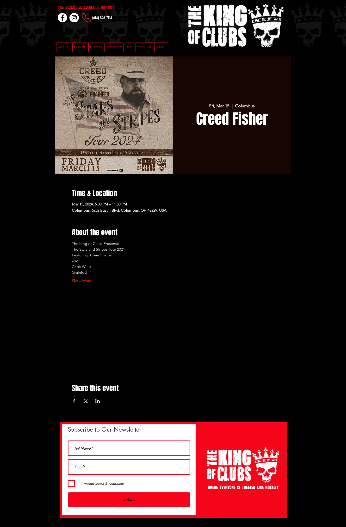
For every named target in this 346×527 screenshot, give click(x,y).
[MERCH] (161, 47)
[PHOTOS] (96, 47)
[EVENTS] (79, 47)
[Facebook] (62, 17)
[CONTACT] (115, 47)
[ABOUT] (63, 47)
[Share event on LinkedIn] (97, 401)
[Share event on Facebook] (74, 401)
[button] (129, 47)
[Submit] (129, 499)
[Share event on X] (86, 401)
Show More (81, 281)
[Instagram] (74, 17)
